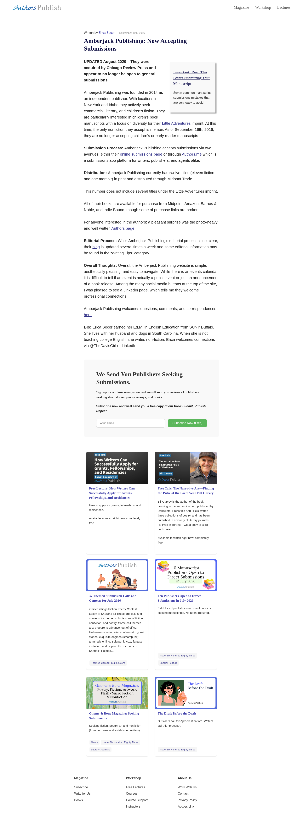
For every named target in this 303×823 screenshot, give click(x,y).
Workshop (263, 7)
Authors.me (192, 154)
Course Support (137, 800)
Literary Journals (100, 749)
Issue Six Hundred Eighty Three (177, 655)
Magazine (241, 7)
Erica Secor (107, 32)
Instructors (133, 806)
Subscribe (81, 787)
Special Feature (168, 663)
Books (78, 800)
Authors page (122, 228)
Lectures (283, 7)
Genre (94, 742)
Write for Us (82, 793)
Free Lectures (135, 787)
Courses (132, 793)
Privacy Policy (187, 800)
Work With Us (187, 787)
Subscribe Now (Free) (187, 423)
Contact (183, 793)
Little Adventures (176, 123)
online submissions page (140, 154)
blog (96, 247)
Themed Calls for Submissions (108, 663)
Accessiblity (186, 806)
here (88, 315)
